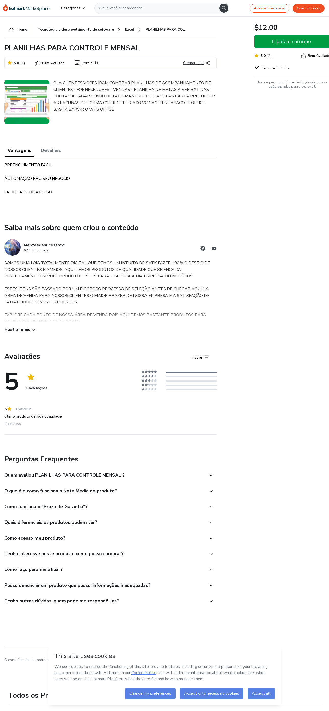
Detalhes (51, 150)
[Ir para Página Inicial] (28, 8)
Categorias (73, 8)
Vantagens (19, 150)
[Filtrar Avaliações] (200, 357)
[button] (104, 475)
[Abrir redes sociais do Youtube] (214, 249)
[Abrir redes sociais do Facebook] (202, 249)
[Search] (223, 8)
